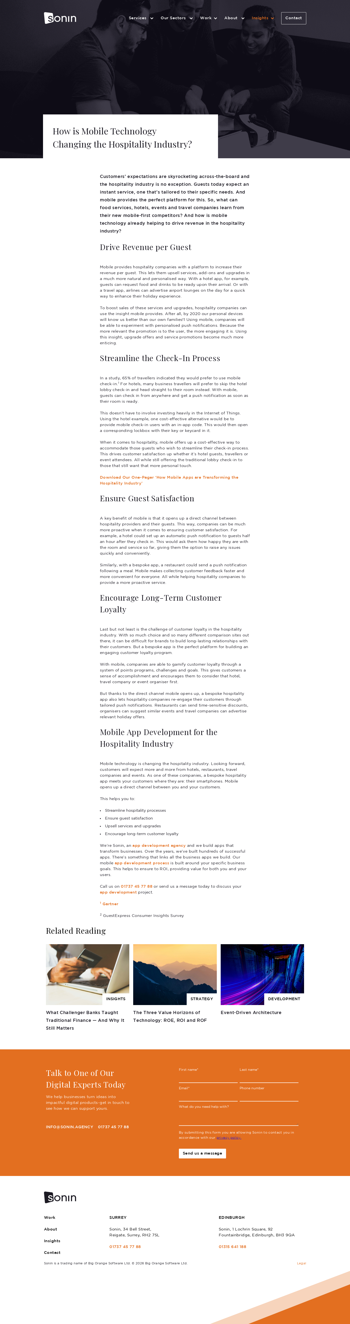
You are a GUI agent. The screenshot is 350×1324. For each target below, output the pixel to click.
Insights (263, 18)
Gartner (109, 904)
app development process (142, 863)
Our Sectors (177, 18)
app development (118, 892)
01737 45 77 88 (136, 886)
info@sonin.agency (69, 1127)
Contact (293, 18)
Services (142, 18)
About (235, 18)
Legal (301, 1263)
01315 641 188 (232, 1247)
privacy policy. (229, 1137)
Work (209, 18)
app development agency (159, 846)
